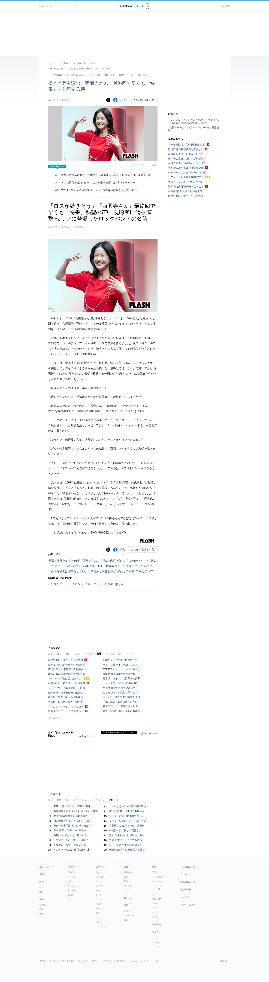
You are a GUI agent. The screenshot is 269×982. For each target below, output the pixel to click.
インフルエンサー (59, 584)
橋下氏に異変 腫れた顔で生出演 (65, 697)
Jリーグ (99, 881)
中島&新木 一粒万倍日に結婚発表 (66, 683)
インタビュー (186, 897)
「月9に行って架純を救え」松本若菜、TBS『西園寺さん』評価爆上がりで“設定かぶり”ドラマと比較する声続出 (119, 565)
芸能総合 (128, 872)
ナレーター (92, 584)
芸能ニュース (69, 63)
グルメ (155, 917)
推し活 (119, 584)
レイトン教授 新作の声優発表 (125, 844)
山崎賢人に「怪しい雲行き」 (125, 830)
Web (69, 881)
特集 (126, 920)
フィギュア (100, 926)
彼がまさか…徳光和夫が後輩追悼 (66, 664)
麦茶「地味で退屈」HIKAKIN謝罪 (121, 711)
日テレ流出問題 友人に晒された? (71, 825)
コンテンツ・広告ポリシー (114, 961)
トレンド (130, 653)
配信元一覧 (185, 889)
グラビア (128, 886)
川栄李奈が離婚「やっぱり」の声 (71, 820)
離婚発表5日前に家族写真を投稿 (127, 849)
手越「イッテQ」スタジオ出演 (185, 181)
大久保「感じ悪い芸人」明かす (65, 701)
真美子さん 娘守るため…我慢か (126, 825)
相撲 (98, 913)
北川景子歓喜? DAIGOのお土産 (126, 816)
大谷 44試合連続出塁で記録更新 (186, 167)
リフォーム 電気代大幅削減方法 (185, 177)
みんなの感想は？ (141, 99)
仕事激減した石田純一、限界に (65, 692)
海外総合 (43, 905)
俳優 (103, 584)
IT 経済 (76, 653)
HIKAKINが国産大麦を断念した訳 (66, 673)
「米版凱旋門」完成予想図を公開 (186, 144)
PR (69, 899)
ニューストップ (55, 63)
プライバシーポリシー (88, 961)
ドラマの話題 (56, 75)
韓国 (41, 909)
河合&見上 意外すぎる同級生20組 (121, 697)
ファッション (158, 881)
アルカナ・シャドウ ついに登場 (65, 706)
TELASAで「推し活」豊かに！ (65, 678)
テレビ (127, 890)
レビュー (128, 911)
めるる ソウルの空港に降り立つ (120, 692)
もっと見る (55, 717)
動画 (111, 584)
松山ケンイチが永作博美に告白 (120, 659)
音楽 (126, 877)
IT (91, 800)
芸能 (99, 653)
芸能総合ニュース (85, 63)
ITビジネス (72, 890)
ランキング (185, 874)
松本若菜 (96, 75)
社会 (41, 887)
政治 (67, 800)
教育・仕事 (157, 899)
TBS (131, 75)
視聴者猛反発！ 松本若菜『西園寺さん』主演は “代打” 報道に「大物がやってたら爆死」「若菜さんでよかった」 (119, 560)
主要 (50, 653)
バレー (99, 922)
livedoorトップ (57, 961)
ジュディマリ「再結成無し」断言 (66, 688)
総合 (50, 800)
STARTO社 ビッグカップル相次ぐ (121, 669)
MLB (98, 890)
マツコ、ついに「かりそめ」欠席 (127, 820)
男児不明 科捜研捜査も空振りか (185, 149)
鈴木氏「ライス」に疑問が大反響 (121, 678)
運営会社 (43, 961)
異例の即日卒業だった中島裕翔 (65, 659)
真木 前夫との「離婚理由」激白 (120, 706)
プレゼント (129, 915)
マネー (155, 908)
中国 (41, 914)
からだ (155, 903)
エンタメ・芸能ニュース (77, 75)
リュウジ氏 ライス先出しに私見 (120, 664)
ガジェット (72, 886)
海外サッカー (101, 872)
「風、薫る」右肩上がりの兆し (120, 701)
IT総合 (70, 895)
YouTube (156, 924)
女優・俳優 (109, 75)
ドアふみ (148, 6)
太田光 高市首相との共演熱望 (119, 673)
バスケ (99, 917)
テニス (99, 899)
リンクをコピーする (122, 100)
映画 (126, 905)
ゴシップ (142, 75)
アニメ (155, 937)
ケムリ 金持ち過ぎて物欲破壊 (119, 687)
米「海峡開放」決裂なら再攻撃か (186, 158)
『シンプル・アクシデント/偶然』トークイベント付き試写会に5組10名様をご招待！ (194, 121)
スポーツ (88, 653)
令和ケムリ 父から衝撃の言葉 (69, 844)
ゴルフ (99, 895)
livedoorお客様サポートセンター (145, 961)
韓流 (126, 881)
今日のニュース (187, 867)
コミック (156, 946)
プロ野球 (100, 886)
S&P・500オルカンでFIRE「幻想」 (187, 172)
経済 (83, 800)
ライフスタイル (159, 877)
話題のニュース (187, 882)
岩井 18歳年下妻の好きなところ (186, 186)
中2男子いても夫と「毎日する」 (71, 835)
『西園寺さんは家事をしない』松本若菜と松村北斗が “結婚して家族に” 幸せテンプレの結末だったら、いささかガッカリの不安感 (130, 571)
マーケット (72, 877)
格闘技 (99, 904)
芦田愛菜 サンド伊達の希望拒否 (65, 669)
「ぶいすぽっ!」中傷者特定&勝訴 (127, 806)
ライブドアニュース (131, 6)
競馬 (98, 908)
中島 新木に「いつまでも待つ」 (65, 711)
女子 (120, 653)
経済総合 (71, 872)
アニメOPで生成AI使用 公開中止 (71, 849)
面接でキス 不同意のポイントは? (186, 163)
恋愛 (154, 872)
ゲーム (155, 942)
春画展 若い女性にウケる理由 (69, 830)
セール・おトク (187, 904)
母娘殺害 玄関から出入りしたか (185, 154)
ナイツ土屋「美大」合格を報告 (120, 683)
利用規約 (71, 961)
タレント (77, 584)
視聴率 (122, 75)
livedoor (226, 6)
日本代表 (100, 877)
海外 (67, 653)
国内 (58, 653)
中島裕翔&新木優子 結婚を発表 (70, 816)
